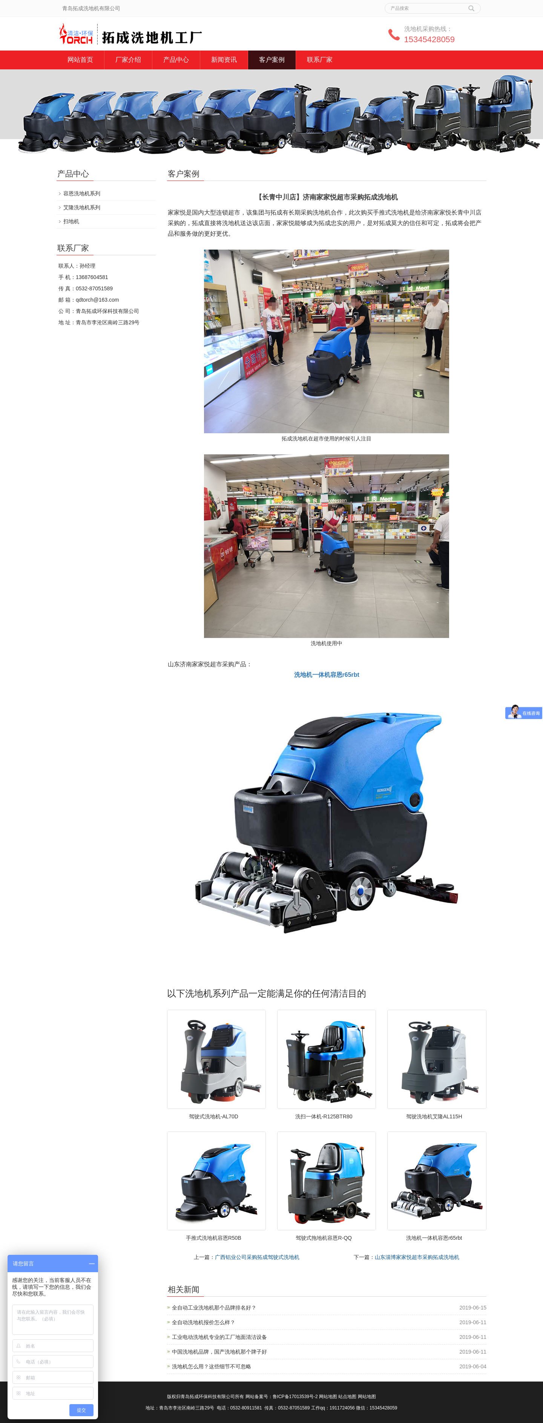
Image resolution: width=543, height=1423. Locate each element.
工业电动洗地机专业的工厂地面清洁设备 (219, 1337)
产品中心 (176, 59)
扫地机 (71, 221)
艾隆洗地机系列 (81, 207)
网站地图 (328, 1396)
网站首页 (80, 59)
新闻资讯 (224, 59)
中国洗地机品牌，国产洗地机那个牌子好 (219, 1352)
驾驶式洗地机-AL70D (213, 1116)
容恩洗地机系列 (81, 193)
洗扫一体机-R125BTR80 (324, 1116)
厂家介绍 (128, 59)
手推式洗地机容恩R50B (213, 1238)
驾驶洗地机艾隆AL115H (434, 1116)
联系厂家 (320, 59)
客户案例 (272, 59)
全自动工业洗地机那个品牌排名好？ (214, 1308)
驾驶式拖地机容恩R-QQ (324, 1238)
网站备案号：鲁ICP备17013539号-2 (281, 1396)
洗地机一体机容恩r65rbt (434, 1238)
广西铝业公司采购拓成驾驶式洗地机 (257, 1257)
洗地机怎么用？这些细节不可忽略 (211, 1366)
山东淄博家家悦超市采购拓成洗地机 (417, 1257)
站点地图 (347, 1396)
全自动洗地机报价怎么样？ (203, 1322)
